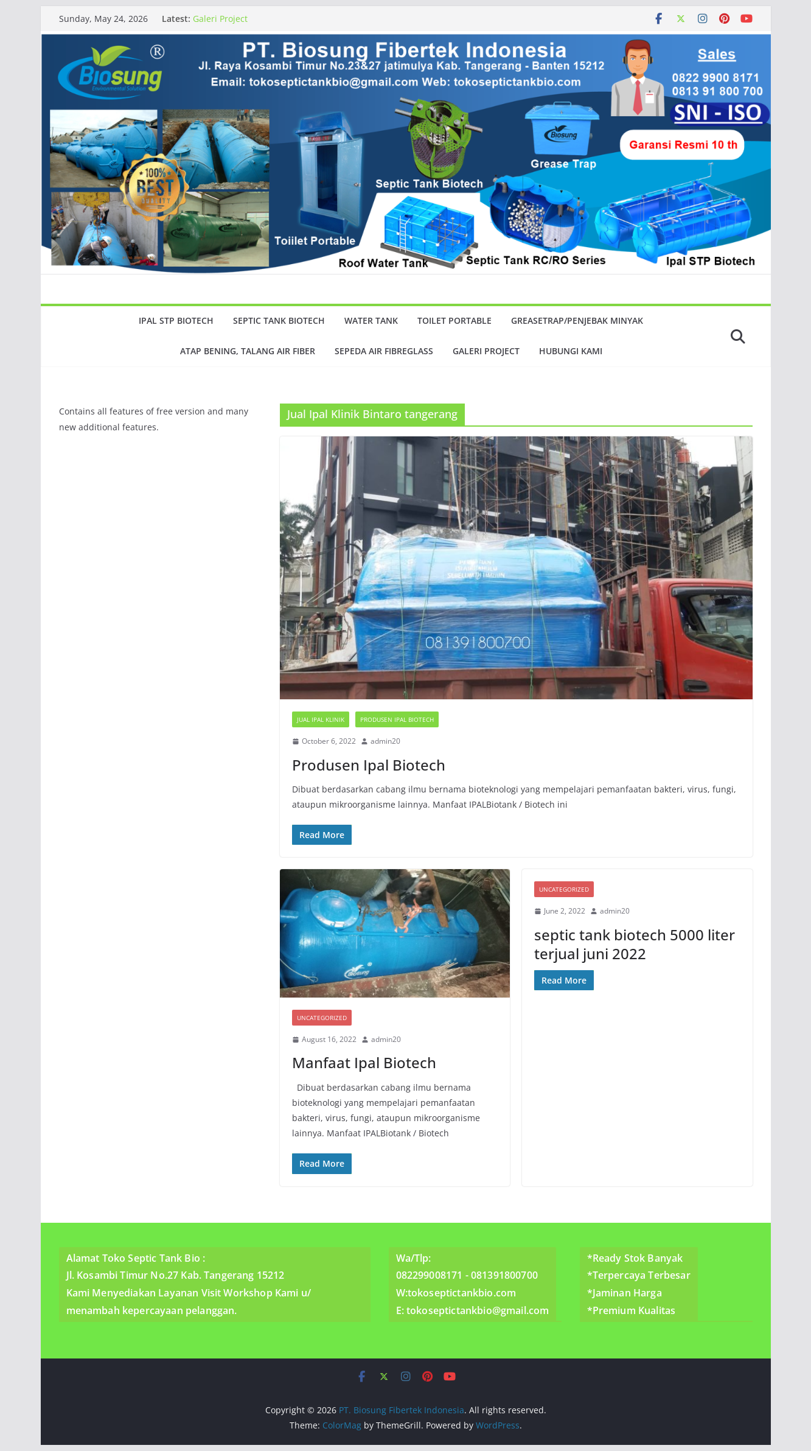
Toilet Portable (454, 320)
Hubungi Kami (570, 351)
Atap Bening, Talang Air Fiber (247, 351)
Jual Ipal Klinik (320, 719)
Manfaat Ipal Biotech (364, 1062)
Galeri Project (220, 18)
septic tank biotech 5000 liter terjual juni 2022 (634, 944)
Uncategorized (322, 1017)
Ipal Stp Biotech (176, 320)
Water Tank (371, 320)
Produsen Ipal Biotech (397, 719)
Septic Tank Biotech (279, 320)
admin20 (385, 741)
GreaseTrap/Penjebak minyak (577, 320)
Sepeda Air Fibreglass (384, 351)
